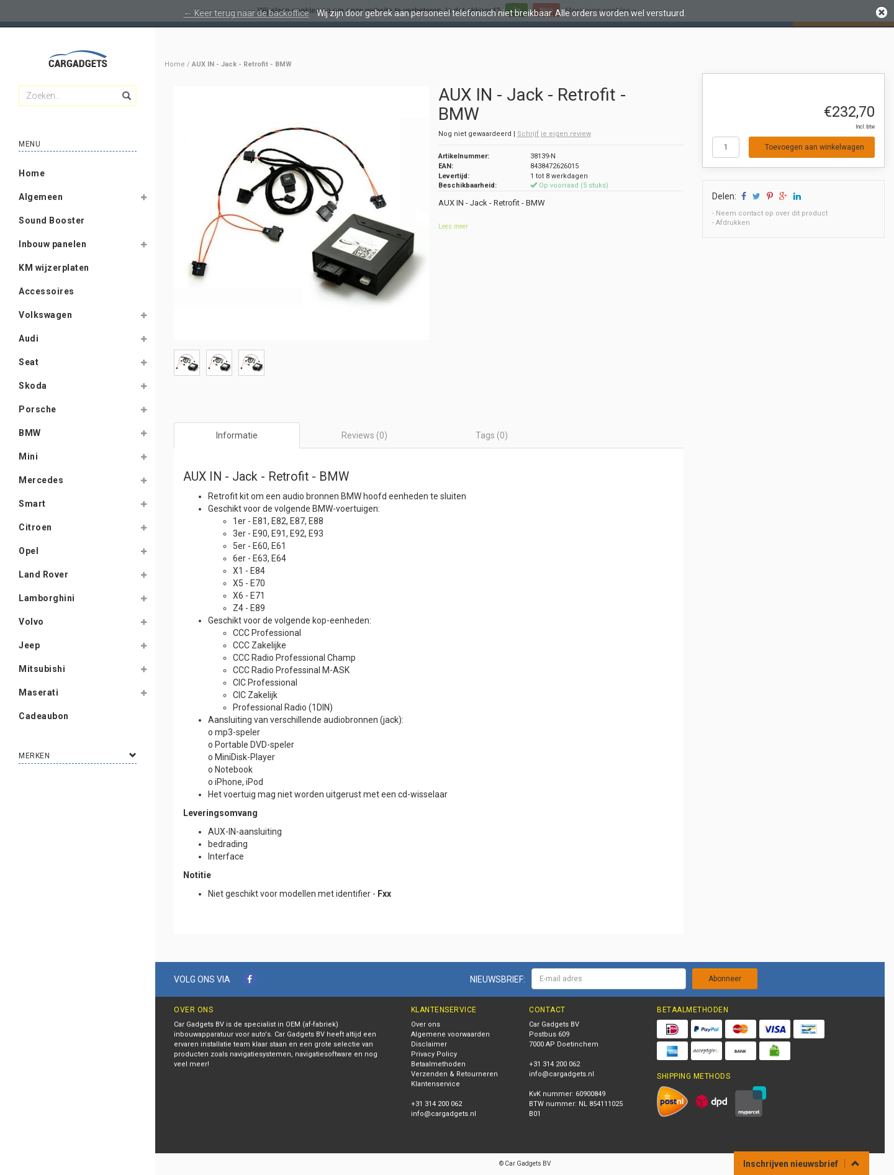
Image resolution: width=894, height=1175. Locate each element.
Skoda (33, 386)
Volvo (31, 622)
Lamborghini (47, 598)
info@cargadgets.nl (443, 1114)
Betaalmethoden (438, 1064)
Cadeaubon (44, 716)
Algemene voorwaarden (450, 1034)
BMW (30, 433)
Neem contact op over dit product (772, 213)
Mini (28, 456)
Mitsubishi (42, 669)
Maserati (38, 692)
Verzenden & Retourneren (454, 1074)
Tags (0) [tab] (492, 435)
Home (32, 173)
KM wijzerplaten (54, 268)
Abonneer (724, 978)
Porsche (37, 409)
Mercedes (41, 480)
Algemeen (41, 197)
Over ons (425, 1024)
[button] (143, 199)
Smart (32, 504)
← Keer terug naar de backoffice (246, 13)
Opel (28, 551)
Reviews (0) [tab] (364, 435)
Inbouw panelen (52, 244)
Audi (28, 338)
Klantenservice (435, 1084)
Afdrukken (733, 223)
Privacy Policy (434, 1054)
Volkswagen (45, 315)
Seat (28, 362)
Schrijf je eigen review (554, 134)
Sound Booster (52, 220)
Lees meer (453, 226)
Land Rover (43, 574)
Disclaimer (429, 1044)
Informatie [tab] (237, 435)
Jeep (29, 645)
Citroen (35, 527)
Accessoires (46, 291)
